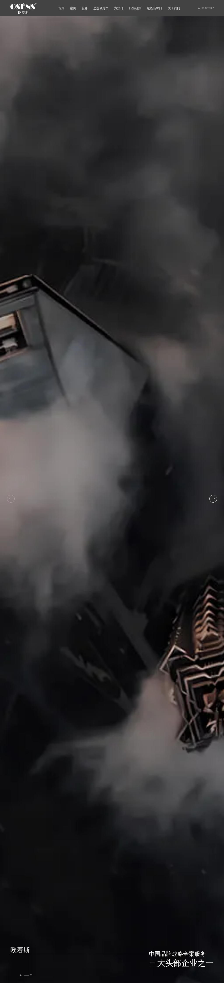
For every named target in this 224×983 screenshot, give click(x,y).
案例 (73, 8)
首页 (61, 8)
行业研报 (135, 8)
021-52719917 (206, 8)
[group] (112, 499)
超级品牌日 (154, 8)
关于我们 (174, 8)
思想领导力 (101, 8)
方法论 (118, 8)
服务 (85, 8)
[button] (213, 499)
